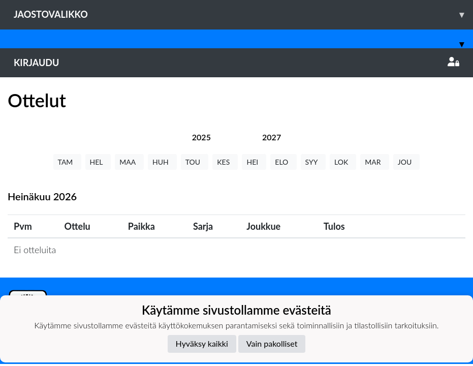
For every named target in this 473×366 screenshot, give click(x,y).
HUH (162, 162)
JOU (407, 162)
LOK (343, 162)
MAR (374, 162)
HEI (254, 162)
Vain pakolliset (272, 343)
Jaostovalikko (243, 14)
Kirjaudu (236, 62)
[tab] (201, 137)
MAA (129, 162)
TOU (194, 162)
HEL (98, 162)
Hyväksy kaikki (202, 343)
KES (225, 162)
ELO (283, 162)
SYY (313, 162)
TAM (67, 162)
